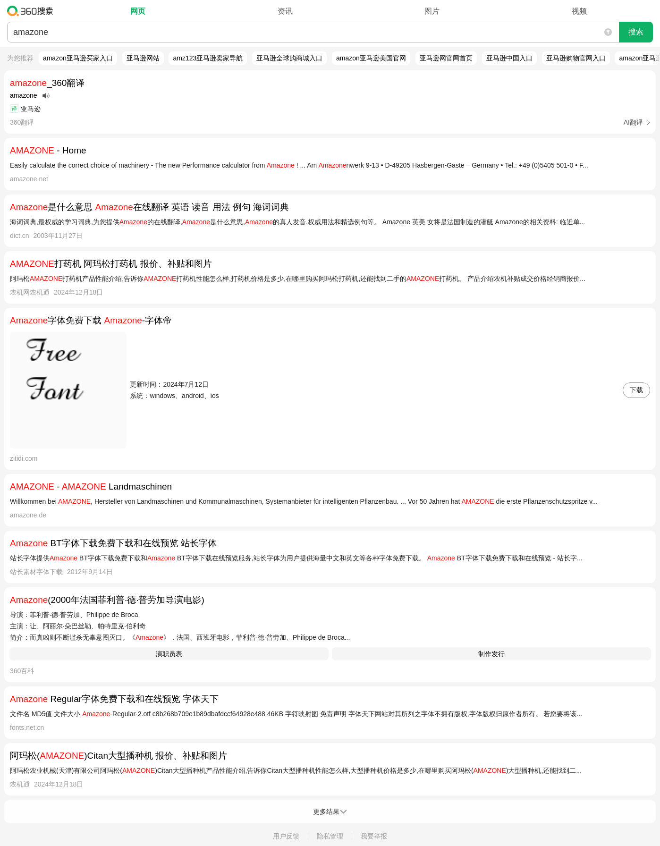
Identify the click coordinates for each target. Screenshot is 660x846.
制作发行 (491, 654)
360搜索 (32, 10)
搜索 (635, 32)
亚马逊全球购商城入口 (289, 58)
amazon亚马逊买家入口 (78, 58)
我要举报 (374, 836)
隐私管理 (330, 836)
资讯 (285, 11)
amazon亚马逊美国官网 (371, 58)
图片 (432, 11)
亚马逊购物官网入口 (576, 58)
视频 (579, 11)
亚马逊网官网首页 (446, 58)
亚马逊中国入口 (509, 58)
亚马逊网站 (143, 58)
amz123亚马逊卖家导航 (208, 58)
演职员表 (169, 654)
